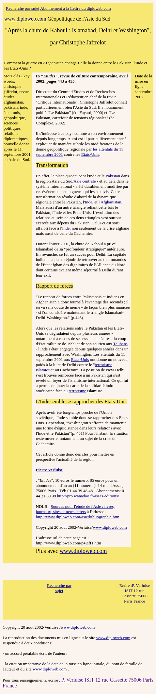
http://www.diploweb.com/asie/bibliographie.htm (77, 516)
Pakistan (113, 175)
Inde (88, 202)
